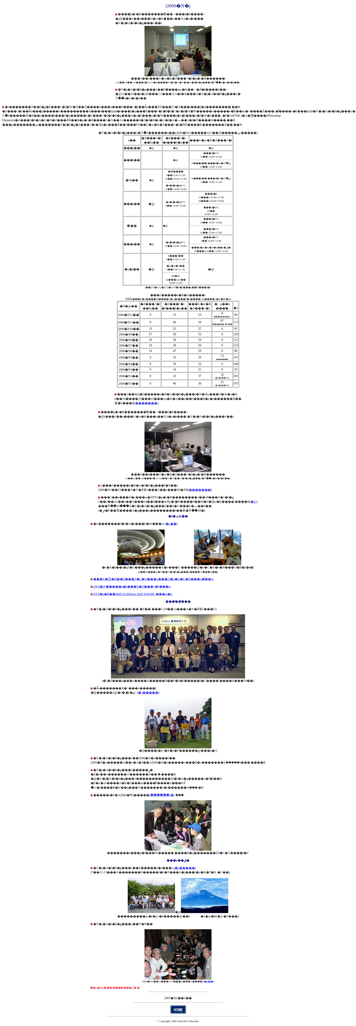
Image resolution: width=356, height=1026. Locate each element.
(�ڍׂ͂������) (162, 795)
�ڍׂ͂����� (148, 692)
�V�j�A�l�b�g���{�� (116, 609)
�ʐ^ (254, 501)
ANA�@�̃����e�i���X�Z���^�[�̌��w (131, 586)
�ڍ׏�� (171, 523)
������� (146, 403)
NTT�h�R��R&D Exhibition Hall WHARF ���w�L (132, 594)
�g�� (208, 981)
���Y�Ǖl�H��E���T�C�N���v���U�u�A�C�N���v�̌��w (153, 579)
